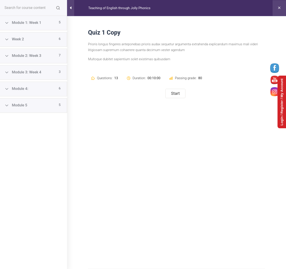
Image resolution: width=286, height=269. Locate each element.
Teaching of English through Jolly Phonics (119, 8)
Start (175, 93)
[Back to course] (279, 8)
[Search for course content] (58, 8)
